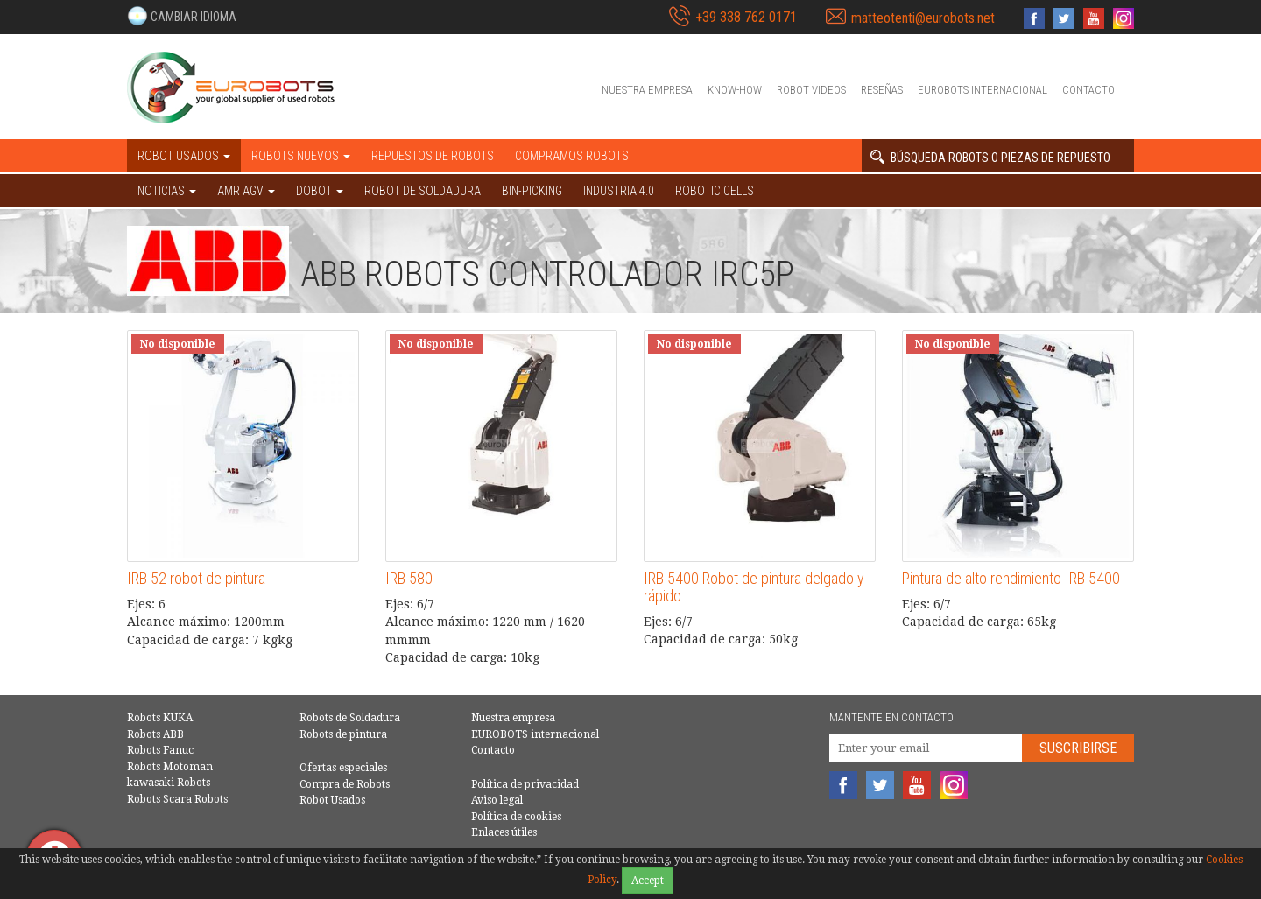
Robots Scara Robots (177, 799)
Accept (647, 880)
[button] (181, 15)
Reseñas (882, 89)
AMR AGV (246, 191)
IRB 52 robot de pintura (196, 578)
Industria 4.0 (618, 191)
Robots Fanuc (160, 750)
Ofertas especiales (343, 768)
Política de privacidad (525, 784)
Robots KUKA (160, 718)
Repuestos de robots (432, 156)
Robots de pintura (343, 734)
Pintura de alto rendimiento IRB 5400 (1011, 578)
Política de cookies (516, 817)
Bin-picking (532, 191)
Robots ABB (155, 734)
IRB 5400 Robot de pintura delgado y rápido (754, 587)
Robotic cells (714, 191)
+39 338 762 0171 (746, 17)
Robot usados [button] (183, 156)
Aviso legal (497, 800)
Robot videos (811, 89)
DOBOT (319, 191)
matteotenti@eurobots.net (923, 18)
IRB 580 (409, 578)
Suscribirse (1078, 748)
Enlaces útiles (504, 832)
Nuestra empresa (647, 89)
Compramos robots (572, 156)
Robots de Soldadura (349, 718)
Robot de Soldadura (422, 191)
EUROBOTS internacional (982, 89)
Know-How (735, 89)
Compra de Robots (344, 784)
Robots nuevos (300, 156)
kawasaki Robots (168, 782)
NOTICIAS (166, 191)
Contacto (1088, 89)
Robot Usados (332, 800)
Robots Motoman (170, 767)
